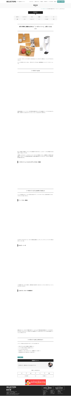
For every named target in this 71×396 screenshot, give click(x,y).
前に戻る (26, 376)
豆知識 (39, 16)
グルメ (25, 19)
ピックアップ (24, 16)
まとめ (32, 16)
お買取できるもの (37, 1)
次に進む (44, 376)
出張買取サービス (52, 392)
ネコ (39, 19)
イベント (46, 16)
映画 (17, 19)
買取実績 (41, 1)
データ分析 (46, 19)
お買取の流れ (45, 1)
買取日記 (55, 1)
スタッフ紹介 (59, 392)
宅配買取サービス (52, 391)
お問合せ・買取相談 (61, 1)
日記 (53, 19)
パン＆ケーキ (32, 19)
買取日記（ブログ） (60, 390)
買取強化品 (44, 392)
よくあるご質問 (51, 1)
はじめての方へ (31, 1)
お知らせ (17, 16)
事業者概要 (59, 391)
